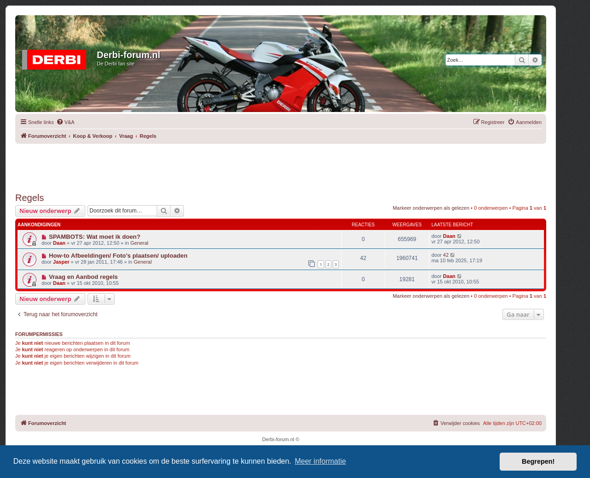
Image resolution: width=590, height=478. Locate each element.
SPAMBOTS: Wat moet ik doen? (95, 236)
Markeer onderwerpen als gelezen (431, 208)
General (139, 243)
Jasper (61, 262)
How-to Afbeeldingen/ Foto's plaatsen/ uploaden (118, 255)
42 (445, 255)
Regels (29, 198)
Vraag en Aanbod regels (83, 276)
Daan (59, 243)
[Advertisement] (280, 164)
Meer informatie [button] (320, 461)
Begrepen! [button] (538, 461)
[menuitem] (65, 122)
